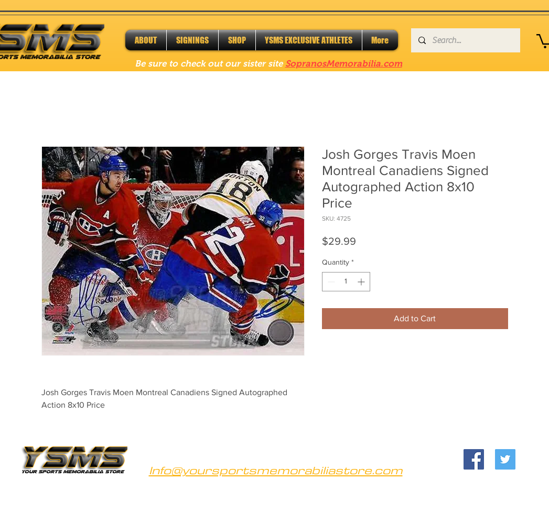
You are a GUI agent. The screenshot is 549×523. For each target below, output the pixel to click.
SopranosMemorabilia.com (343, 64)
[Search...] (465, 40)
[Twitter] (505, 459)
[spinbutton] (346, 282)
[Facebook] (474, 459)
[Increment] (362, 282)
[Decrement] (330, 282)
